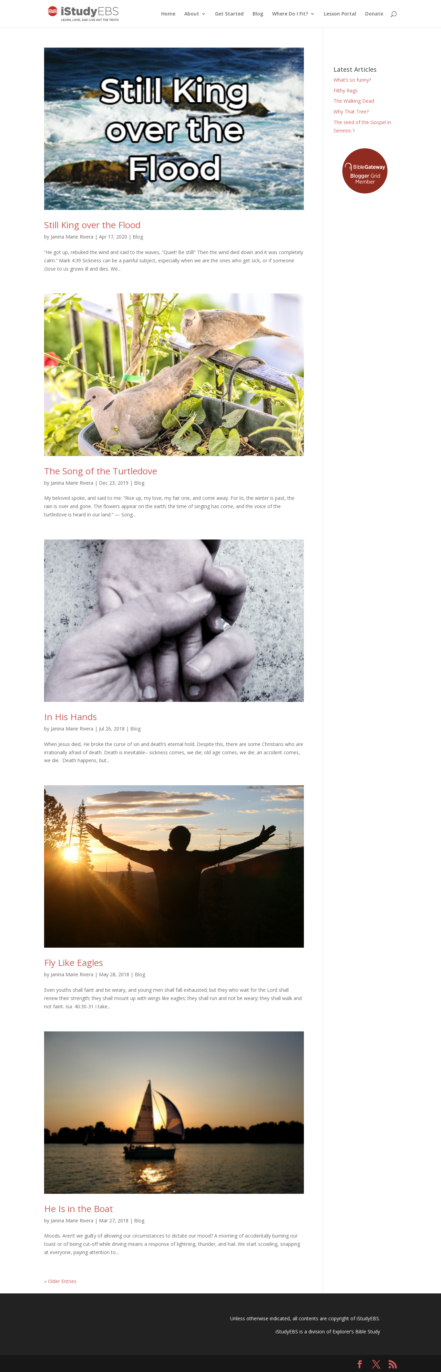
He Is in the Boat (78, 1208)
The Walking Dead (354, 101)
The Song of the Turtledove (100, 471)
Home (168, 14)
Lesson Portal (340, 14)
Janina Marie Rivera (72, 236)
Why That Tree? (351, 111)
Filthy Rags (346, 90)
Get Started (229, 14)
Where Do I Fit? (290, 14)
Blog (258, 14)
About (191, 14)
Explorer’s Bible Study (356, 1331)
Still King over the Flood (92, 225)
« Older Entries (60, 1281)
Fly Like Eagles (73, 962)
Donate (374, 14)
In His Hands (70, 716)
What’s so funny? (352, 80)
